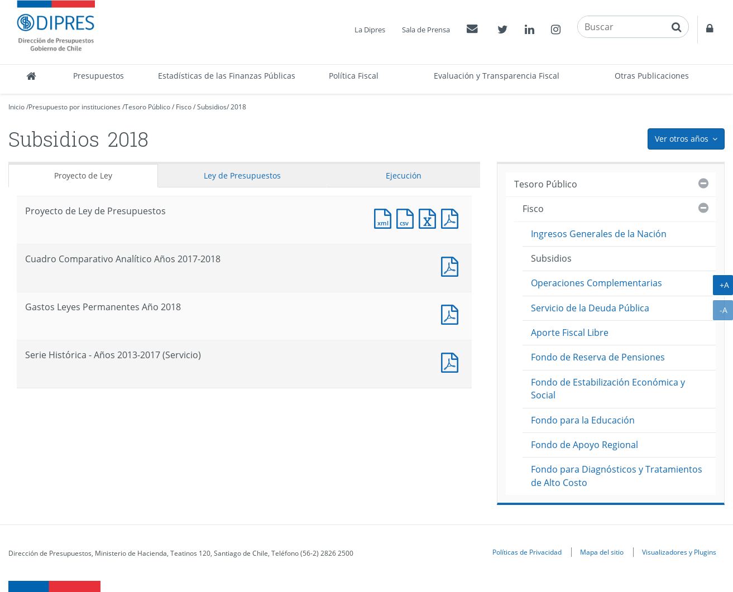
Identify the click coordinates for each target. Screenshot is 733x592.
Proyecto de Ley (83, 175)
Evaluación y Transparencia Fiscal (496, 75)
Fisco (183, 107)
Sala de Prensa (426, 30)
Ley (242, 175)
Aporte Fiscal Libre (570, 332)
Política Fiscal (354, 75)
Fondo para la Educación (583, 420)
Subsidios (212, 107)
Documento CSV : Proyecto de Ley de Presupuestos (407, 217)
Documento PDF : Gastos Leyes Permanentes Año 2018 (452, 313)
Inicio (16, 107)
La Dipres (369, 30)
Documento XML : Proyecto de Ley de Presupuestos (385, 217)
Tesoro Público (147, 107)
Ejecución (403, 175)
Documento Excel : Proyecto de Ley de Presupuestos (430, 217)
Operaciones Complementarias (596, 283)
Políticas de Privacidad (527, 551)
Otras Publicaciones (652, 75)
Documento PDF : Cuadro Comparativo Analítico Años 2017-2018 (452, 265)
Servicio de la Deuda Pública (590, 308)
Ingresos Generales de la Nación (599, 234)
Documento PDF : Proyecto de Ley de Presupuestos (452, 217)
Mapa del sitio (602, 551)
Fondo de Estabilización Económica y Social (608, 388)
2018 (238, 107)
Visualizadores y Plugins (679, 551)
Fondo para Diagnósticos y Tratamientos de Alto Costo (616, 475)
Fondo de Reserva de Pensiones (598, 357)
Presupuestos (98, 75)
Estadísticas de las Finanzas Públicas (226, 75)
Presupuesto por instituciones (74, 107)
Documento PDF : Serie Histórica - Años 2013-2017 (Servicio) (452, 361)
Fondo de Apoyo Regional (584, 445)
